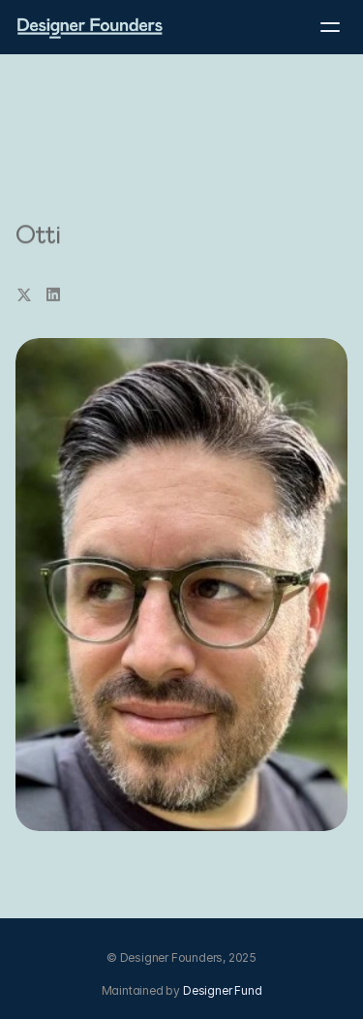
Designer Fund (222, 990)
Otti (37, 235)
